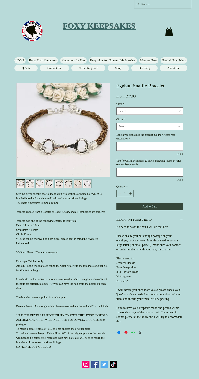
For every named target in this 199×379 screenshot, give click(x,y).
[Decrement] (119, 193)
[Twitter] (104, 364)
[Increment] (130, 193)
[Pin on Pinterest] (126, 332)
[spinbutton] (125, 193)
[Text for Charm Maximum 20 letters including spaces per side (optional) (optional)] (150, 172)
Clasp (120, 104)
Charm (121, 119)
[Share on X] (140, 332)
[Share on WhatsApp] (133, 332)
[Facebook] (95, 364)
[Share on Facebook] (119, 332)
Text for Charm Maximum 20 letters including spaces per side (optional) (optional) (148, 162)
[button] (169, 31)
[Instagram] (85, 364)
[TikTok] (113, 364)
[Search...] (162, 4)
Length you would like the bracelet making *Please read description (145, 136)
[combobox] (149, 111)
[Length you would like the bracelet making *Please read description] (150, 146)
